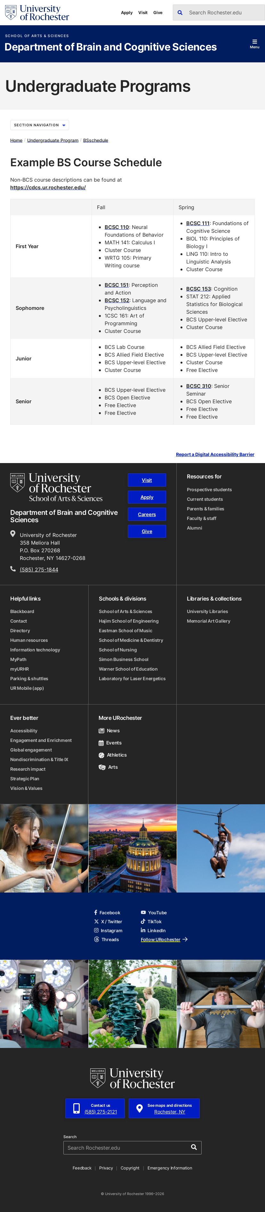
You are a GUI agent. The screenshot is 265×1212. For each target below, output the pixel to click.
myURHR (19, 669)
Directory (20, 630)
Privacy (106, 1168)
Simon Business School (124, 659)
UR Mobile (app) (27, 688)
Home (16, 140)
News (109, 730)
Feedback (82, 1168)
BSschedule (95, 140)
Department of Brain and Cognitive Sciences (110, 47)
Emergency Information (170, 1168)
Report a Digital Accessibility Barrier (215, 454)
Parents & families (205, 509)
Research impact (27, 769)
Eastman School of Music (125, 630)
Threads (106, 939)
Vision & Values (26, 788)
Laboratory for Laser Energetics (132, 678)
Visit (143, 12)
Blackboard (22, 611)
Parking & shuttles (29, 678)
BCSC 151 (117, 284)
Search (69, 1137)
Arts (108, 767)
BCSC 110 (117, 227)
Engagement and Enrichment (41, 740)
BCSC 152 (117, 300)
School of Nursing (118, 650)
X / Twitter (108, 921)
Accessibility (23, 731)
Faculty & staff (201, 518)
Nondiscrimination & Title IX (39, 759)
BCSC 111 (198, 223)
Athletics (113, 755)
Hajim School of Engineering (128, 621)
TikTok (151, 921)
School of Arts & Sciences (37, 36)
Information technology (35, 650)
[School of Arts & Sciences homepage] (56, 487)
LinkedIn (153, 930)
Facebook (107, 912)
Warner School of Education (128, 669)
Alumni (194, 528)
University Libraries (207, 611)
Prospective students (209, 489)
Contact (18, 621)
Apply (127, 12)
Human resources (29, 640)
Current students (205, 499)
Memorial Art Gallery (208, 621)
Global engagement (31, 750)
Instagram (108, 930)
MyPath (18, 659)
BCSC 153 (198, 288)
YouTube (154, 912)
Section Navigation (39, 125)
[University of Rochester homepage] (37, 12)
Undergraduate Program (52, 140)
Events (110, 742)
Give (158, 12)
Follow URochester (164, 939)
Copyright (130, 1168)
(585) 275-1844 (39, 569)
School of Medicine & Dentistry (131, 640)
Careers (147, 514)
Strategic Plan (24, 778)
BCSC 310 (198, 386)
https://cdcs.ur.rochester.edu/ (48, 187)
